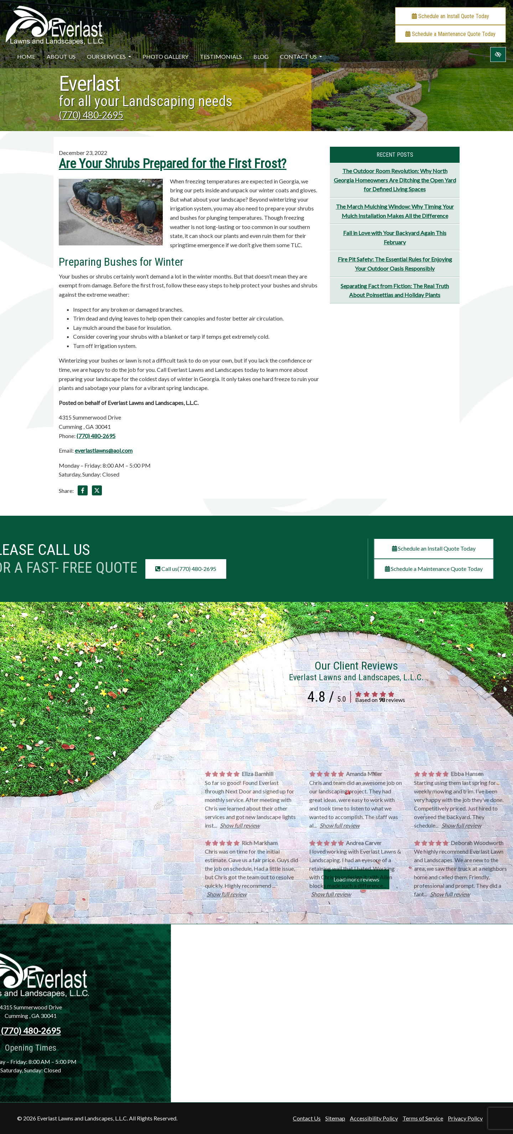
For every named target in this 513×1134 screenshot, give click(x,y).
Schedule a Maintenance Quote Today (450, 34)
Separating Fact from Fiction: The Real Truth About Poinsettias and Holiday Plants (395, 290)
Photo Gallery (165, 56)
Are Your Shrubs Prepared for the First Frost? (172, 163)
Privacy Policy (465, 1118)
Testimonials (221, 56)
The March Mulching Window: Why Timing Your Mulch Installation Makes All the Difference (395, 211)
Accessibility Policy (374, 1118)
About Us (61, 56)
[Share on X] (97, 492)
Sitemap (335, 1118)
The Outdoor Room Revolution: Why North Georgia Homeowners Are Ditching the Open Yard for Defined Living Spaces (395, 179)
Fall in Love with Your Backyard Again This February (394, 237)
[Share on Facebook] (83, 492)
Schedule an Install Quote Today (450, 16)
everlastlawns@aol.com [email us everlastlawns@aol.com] (104, 450)
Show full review (240, 906)
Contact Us (301, 56)
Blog (261, 56)
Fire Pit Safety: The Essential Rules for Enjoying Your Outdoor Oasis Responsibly (395, 264)
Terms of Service (423, 1118)
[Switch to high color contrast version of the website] (498, 54)
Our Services (109, 56)
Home (26, 56)
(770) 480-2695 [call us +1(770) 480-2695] (91, 115)
